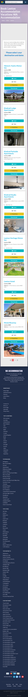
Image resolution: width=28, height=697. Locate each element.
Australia (5, 420)
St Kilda (4, 575)
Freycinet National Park (8, 596)
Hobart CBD (6, 572)
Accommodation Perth (8, 655)
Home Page (6, 390)
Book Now (14, 85)
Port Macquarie (6, 541)
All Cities (5, 511)
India (4, 438)
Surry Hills (5, 594)
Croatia (5, 433)
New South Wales (7, 463)
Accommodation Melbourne (9, 657)
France (4, 427)
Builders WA (6, 631)
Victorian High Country (8, 493)
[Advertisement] (14, 31)
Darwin (4, 526)
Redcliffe (5, 535)
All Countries (6, 418)
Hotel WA (5, 666)
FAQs (4, 398)
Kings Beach (6, 579)
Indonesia (5, 450)
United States (6, 422)
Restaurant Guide (7, 605)
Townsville (5, 537)
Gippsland (5, 497)
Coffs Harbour (6, 546)
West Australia (6, 474)
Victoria (4, 465)
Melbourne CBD (6, 555)
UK (13, 684)
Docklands (5, 587)
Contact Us (6, 403)
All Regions (5, 461)
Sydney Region (6, 471)
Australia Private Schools (8, 620)
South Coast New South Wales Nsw (11, 480)
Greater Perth (6, 487)
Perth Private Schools (8, 618)
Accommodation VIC (8, 640)
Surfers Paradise (7, 557)
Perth (4, 517)
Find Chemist (6, 612)
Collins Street (6, 577)
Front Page (6, 407)
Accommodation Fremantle (9, 649)
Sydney (4, 513)
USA (17, 684)
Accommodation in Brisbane (9, 659)
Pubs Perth (5, 607)
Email (14, 78)
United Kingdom (7, 435)
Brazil (4, 437)
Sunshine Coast (6, 482)
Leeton (12, 20)
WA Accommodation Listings (14, 695)
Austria (5, 446)
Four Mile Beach (6, 592)
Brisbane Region (6, 486)
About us (5, 405)
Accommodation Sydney (8, 651)
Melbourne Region (7, 469)
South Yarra (5, 590)
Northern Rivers (6, 476)
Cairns (4, 530)
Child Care (5, 627)
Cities (7, 20)
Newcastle (5, 528)
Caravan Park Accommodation (10, 629)
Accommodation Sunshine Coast (10, 653)
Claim (14, 81)
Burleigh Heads (6, 589)
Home (3, 20)
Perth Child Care (7, 625)
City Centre (5, 585)
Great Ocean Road (7, 504)
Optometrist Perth (7, 610)
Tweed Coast (6, 499)
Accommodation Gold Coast (9, 661)
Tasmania (5, 484)
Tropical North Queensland (9, 491)
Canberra (5, 524)
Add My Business (7, 392)
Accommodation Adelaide (9, 664)
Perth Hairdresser (7, 616)
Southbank (5, 561)
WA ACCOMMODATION (14, 370)
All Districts (5, 553)
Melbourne (5, 515)
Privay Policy (6, 411)
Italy (4, 425)
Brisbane (5, 520)
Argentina (5, 453)
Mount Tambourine (7, 544)
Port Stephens (6, 489)
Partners (5, 394)
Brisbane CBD (6, 570)
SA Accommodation (7, 638)
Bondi (4, 574)
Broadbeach (5, 566)
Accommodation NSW (8, 646)
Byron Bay (5, 533)
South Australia (6, 478)
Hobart (4, 543)
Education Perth (6, 621)
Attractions (5, 635)
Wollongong (6, 531)
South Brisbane (6, 581)
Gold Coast (5, 518)
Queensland (6, 467)
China (14, 686)
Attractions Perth (7, 633)
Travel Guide (6, 603)
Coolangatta (6, 583)
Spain (4, 429)
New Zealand (6, 424)
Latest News (6, 396)
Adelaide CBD (6, 564)
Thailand (5, 452)
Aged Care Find (6, 614)
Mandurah (5, 539)
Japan (4, 448)
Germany (5, 431)
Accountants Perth (7, 636)
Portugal (5, 444)
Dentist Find (6, 623)
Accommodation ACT (8, 648)
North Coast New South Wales (10, 472)
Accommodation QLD (8, 644)
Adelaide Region (6, 500)
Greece (5, 440)
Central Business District (9, 562)
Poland (5, 442)
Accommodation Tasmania (9, 642)
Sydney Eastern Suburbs (8, 559)
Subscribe (5, 409)
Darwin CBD (6, 568)
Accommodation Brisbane (9, 662)
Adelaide (5, 522)
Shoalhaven (5, 495)
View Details (14, 88)
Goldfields (5, 502)
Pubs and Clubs (6, 608)
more (16, 360)
